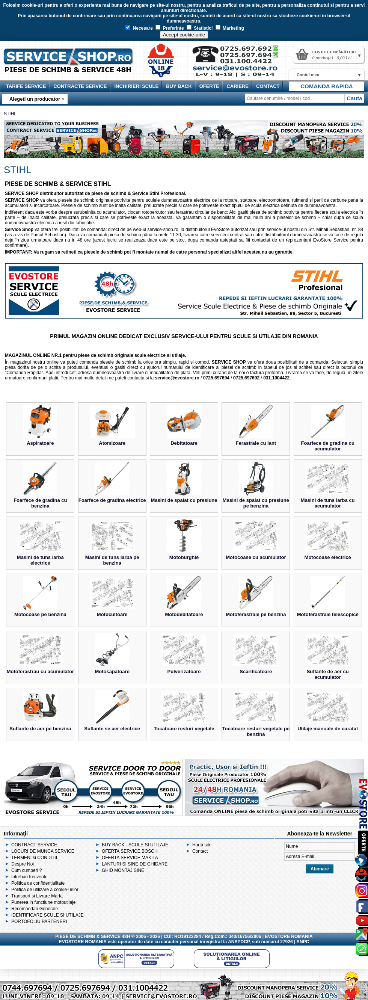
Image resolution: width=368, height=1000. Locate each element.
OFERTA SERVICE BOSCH (130, 851)
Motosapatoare (112, 671)
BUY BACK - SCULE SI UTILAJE (135, 844)
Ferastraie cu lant (256, 443)
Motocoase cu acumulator (256, 557)
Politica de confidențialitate (38, 883)
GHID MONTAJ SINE (123, 870)
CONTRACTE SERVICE (80, 86)
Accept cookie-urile (184, 35)
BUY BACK (179, 86)
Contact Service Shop (239, 64)
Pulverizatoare (184, 671)
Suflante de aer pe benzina (40, 728)
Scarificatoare (256, 671)
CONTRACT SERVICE (34, 844)
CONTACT (268, 86)
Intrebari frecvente (29, 876)
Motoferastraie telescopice (328, 614)
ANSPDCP (238, 941)
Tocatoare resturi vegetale (184, 728)
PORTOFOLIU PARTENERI (39, 921)
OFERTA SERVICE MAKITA (130, 857)
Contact (200, 851)
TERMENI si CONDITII (34, 857)
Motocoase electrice (328, 557)
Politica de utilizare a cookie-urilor (44, 889)
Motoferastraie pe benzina (256, 614)
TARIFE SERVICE (26, 86)
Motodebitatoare (184, 614)
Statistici (200, 28)
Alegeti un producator (34, 99)
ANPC (302, 941)
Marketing (230, 28)
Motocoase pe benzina (40, 614)
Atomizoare (112, 443)
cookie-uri (32, 5)
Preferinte (169, 28)
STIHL (10, 113)
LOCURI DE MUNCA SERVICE (42, 851)
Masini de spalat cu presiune (184, 500)
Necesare (139, 28)
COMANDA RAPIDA (326, 86)
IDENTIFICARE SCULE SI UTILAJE (47, 915)
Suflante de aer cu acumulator (328, 674)
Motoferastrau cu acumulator (40, 671)
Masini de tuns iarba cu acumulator (328, 503)
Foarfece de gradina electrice (112, 500)
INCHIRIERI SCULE (137, 86)
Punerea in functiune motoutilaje (43, 902)
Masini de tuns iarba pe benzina (112, 560)
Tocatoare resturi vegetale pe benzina (256, 731)
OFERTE (209, 86)
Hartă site (201, 844)
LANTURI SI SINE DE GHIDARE (134, 864)
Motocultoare (112, 614)
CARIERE (237, 86)
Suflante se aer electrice (112, 728)
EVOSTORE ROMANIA (83, 941)
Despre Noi (22, 864)
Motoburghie (184, 557)
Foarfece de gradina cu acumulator (327, 446)
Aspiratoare (40, 443)
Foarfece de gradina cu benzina (40, 503)
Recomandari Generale (34, 908)
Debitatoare (184, 443)
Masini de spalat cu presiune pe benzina (256, 503)
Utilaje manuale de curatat (327, 728)
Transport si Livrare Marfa (37, 896)
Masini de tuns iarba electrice (40, 560)
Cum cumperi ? (26, 870)
